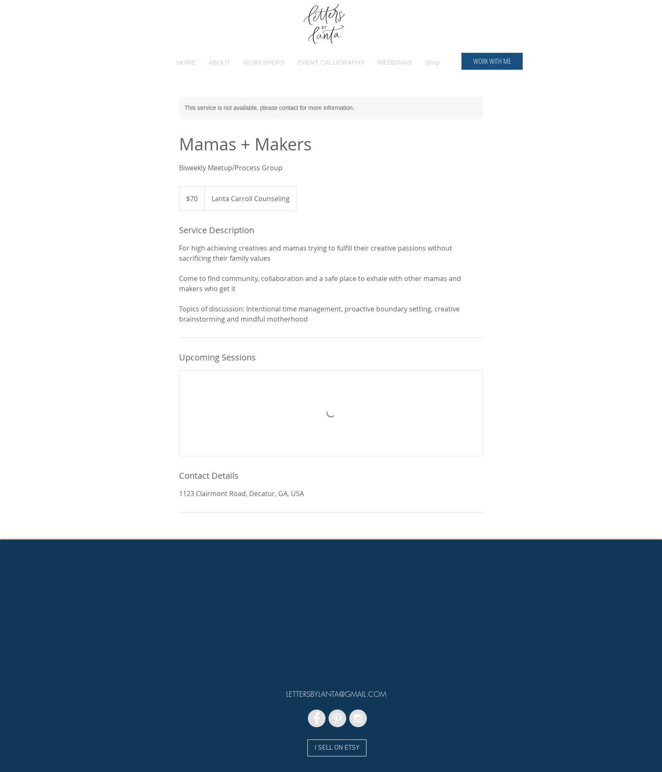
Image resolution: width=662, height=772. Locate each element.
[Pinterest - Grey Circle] (337, 718)
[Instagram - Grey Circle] (358, 718)
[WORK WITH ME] (492, 61)
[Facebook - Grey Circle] (317, 718)
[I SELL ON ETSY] (336, 747)
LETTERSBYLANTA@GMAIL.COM (336, 694)
